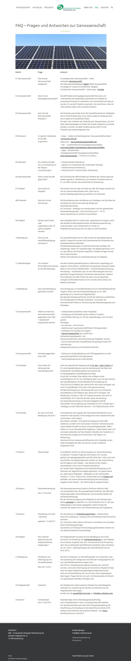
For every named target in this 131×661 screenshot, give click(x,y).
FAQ (10, 656)
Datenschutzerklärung (81, 637)
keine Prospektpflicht (70, 333)
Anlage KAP (108, 476)
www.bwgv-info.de (68, 138)
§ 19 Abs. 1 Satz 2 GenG (100, 365)
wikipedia (69, 502)
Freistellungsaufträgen (86, 514)
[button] (112, 7)
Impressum (76, 640)
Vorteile (100, 89)
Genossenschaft (75, 81)
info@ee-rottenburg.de (103, 593)
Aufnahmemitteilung (92, 539)
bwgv (104, 610)
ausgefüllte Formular (81, 593)
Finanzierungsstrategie (17, 658)
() (86, 84)
